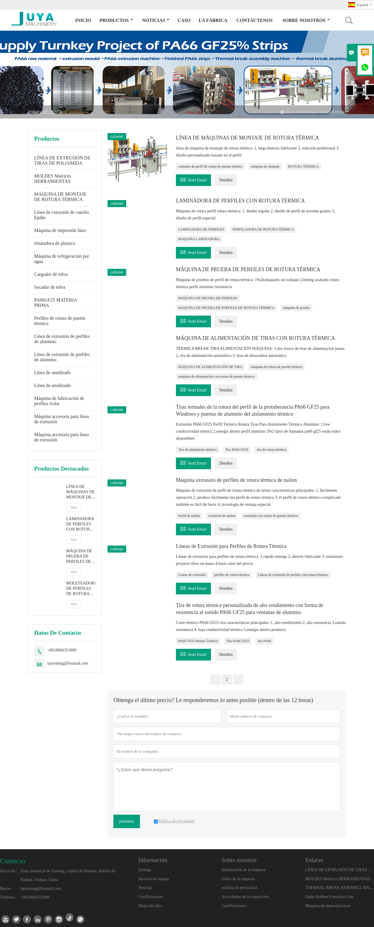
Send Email (193, 179)
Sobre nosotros (306, 20)
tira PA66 (264, 641)
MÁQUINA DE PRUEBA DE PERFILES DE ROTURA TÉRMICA (79, 556)
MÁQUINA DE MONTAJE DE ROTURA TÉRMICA (60, 197)
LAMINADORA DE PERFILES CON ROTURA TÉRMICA (80, 524)
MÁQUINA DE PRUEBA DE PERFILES (207, 298)
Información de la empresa (244, 870)
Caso (184, 20)
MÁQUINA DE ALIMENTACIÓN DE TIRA (210, 367)
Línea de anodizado (52, 372)
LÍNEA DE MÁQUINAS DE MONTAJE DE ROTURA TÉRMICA (80, 492)
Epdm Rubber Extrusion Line (329, 897)
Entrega (144, 870)
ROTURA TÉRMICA (303, 166)
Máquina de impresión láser (60, 230)
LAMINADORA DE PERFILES (201, 229)
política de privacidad (239, 887)
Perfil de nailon (189, 516)
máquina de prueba (296, 308)
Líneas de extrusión (192, 575)
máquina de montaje (265, 166)
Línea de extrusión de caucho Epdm (61, 215)
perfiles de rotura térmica (232, 575)
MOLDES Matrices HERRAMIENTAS (52, 178)
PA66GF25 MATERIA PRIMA (55, 302)
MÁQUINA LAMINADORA (199, 239)
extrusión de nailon (221, 516)
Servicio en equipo (153, 879)
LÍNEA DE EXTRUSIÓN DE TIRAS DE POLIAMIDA (62, 160)
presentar (126, 821)
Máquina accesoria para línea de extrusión (61, 419)
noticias (155, 20)
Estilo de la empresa (238, 879)
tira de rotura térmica (271, 450)
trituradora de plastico (54, 243)
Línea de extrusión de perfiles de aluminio (62, 339)
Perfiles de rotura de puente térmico (60, 321)
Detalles (226, 180)
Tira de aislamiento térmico (197, 450)
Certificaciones (150, 897)
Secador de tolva (49, 287)
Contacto (12, 861)
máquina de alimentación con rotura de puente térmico (216, 376)
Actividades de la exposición (245, 897)
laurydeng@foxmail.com (67, 663)
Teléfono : (8, 897)
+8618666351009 (61, 650)
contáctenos (254, 20)
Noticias (145, 887)
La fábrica (213, 20)
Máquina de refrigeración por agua (61, 259)
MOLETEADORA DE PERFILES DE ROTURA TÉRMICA (81, 588)
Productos (116, 20)
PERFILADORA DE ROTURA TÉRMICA (263, 229)
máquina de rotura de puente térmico (276, 367)
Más (74, 507)
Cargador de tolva (50, 274)
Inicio (83, 20)
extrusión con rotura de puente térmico (271, 516)
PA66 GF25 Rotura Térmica (198, 641)
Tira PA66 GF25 (236, 450)
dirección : (8, 871)
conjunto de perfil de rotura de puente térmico (210, 166)
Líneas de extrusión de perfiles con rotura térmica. (293, 575)
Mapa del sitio (150, 906)
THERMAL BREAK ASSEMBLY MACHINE (339, 887)
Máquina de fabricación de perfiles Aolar (59, 401)
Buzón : (6, 888)
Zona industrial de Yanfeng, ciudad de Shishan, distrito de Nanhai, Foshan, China (67, 875)
